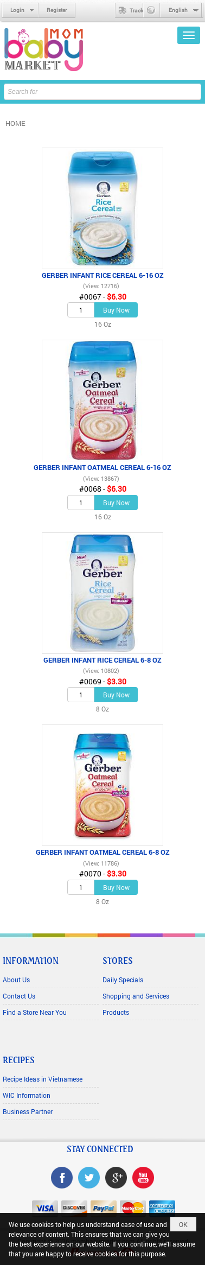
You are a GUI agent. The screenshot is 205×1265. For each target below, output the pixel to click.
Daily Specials (122, 979)
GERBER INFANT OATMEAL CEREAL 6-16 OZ (102, 467)
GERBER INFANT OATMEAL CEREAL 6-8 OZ (103, 852)
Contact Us (19, 995)
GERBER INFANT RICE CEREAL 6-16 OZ (103, 275)
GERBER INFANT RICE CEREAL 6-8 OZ (102, 660)
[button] (189, 35)
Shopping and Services (135, 995)
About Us (16, 979)
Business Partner (28, 1111)
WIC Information (26, 1095)
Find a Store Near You (35, 1012)
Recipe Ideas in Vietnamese (42, 1079)
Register (57, 10)
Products (115, 1012)
